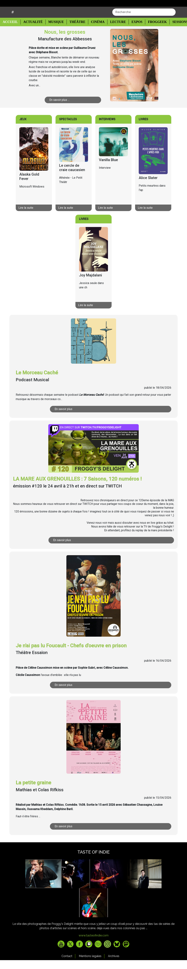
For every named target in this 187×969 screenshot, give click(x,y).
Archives (113, 965)
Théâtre (75, 31)
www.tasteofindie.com (94, 944)
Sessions (176, 31)
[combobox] (144, 21)
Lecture (114, 31)
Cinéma (94, 31)
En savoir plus (84, 418)
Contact (66, 965)
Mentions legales (90, 965)
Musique (54, 31)
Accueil (11, 31)
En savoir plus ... (69, 109)
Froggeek (153, 31)
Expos (133, 31)
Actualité (31, 31)
